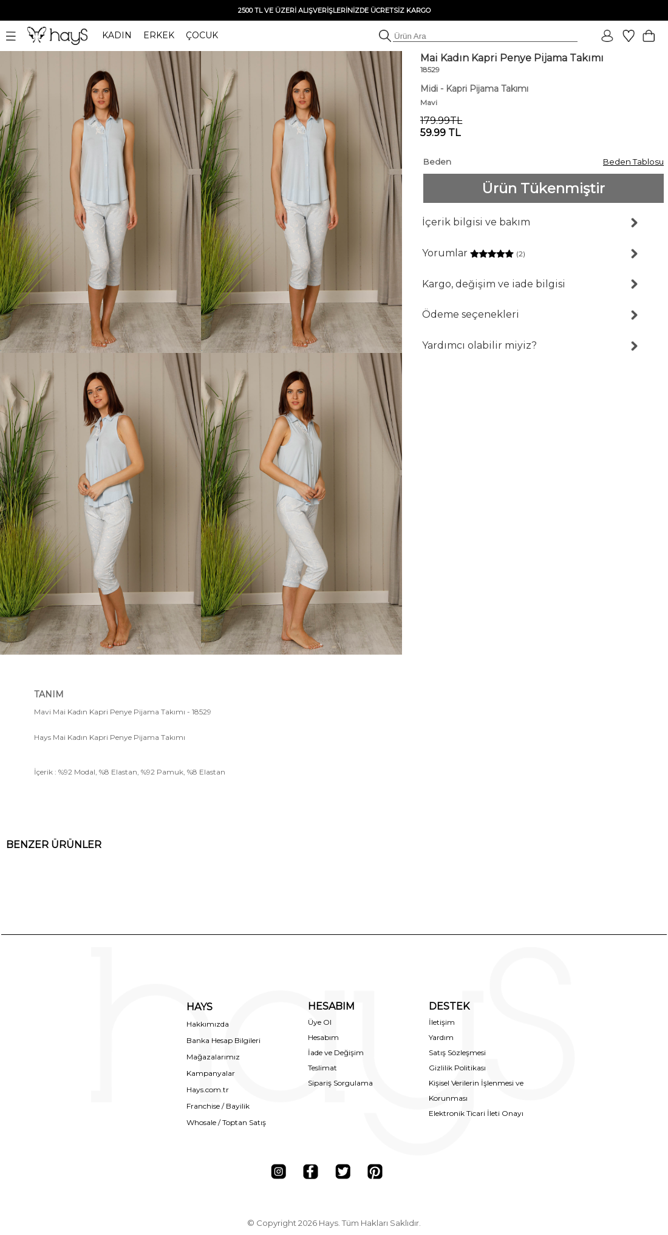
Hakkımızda (207, 1023)
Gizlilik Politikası (457, 1067)
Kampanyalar (210, 1073)
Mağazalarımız (213, 1056)
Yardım (441, 1037)
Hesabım (323, 1037)
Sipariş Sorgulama (340, 1082)
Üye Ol (320, 1022)
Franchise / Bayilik (218, 1105)
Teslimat (322, 1067)
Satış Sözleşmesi (457, 1052)
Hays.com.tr (207, 1089)
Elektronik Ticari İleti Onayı (476, 1113)
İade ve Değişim (336, 1052)
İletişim (442, 1022)
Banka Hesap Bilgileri (223, 1040)
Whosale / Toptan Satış (226, 1122)
